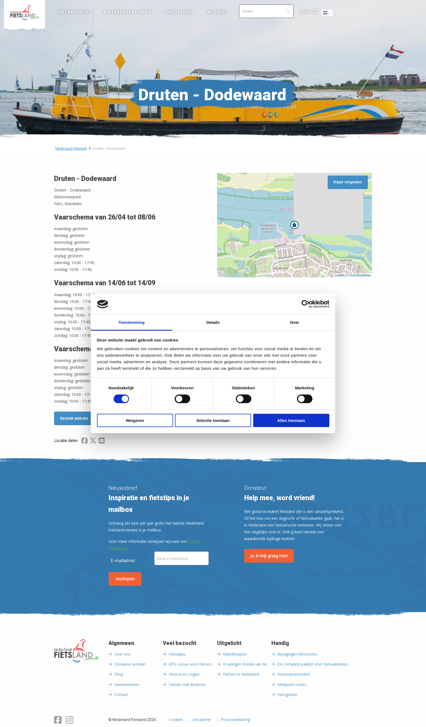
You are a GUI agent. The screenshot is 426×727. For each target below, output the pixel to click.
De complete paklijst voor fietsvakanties (312, 664)
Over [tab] (294, 322)
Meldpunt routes (291, 684)
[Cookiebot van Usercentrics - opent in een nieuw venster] (305, 304)
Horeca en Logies (184, 674)
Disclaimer (202, 720)
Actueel (218, 12)
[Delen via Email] (102, 441)
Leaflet (339, 275)
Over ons (122, 654)
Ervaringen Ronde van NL (245, 664)
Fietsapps (177, 654)
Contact (121, 694)
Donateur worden (130, 664)
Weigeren (135, 420)
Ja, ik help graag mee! (269, 555)
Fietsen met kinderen (187, 684)
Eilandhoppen (235, 654)
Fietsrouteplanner (127, 12)
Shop (306, 12)
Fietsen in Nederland (241, 674)
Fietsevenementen (293, 674)
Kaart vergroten (348, 182)
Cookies (176, 720)
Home (24, 13)
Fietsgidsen (287, 694)
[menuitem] (24, 13)
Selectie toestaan (213, 420)
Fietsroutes (73, 12)
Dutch (327, 13)
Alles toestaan (291, 420)
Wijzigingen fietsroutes (297, 654)
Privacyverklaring (235, 720)
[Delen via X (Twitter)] (93, 441)
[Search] (266, 11)
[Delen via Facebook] (84, 441)
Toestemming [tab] (131, 322)
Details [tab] (213, 322)
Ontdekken (178, 12)
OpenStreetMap (360, 275)
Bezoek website (74, 418)
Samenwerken (126, 684)
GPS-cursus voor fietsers (190, 664)
